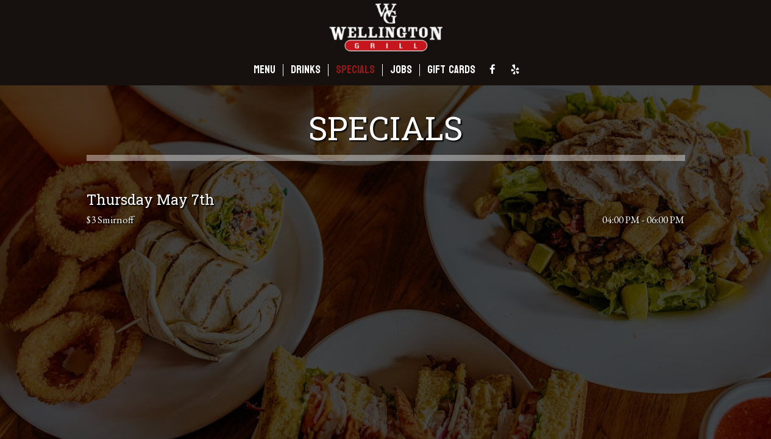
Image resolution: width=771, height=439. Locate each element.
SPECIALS (355, 70)
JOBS (401, 70)
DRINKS (306, 70)
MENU (264, 70)
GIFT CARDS (451, 70)
